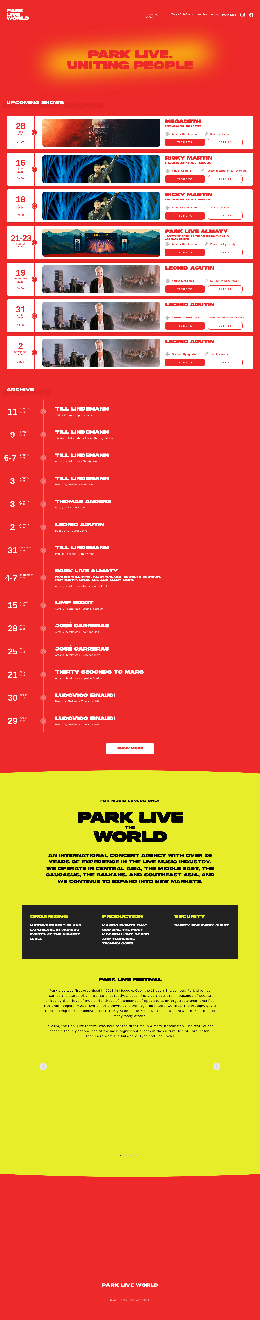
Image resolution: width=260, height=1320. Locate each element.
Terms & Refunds (182, 14)
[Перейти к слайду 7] (139, 1155)
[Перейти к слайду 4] (130, 1155)
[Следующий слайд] (216, 1100)
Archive (202, 14)
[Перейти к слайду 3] (126, 1155)
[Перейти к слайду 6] (136, 1155)
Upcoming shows (151, 15)
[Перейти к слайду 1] (120, 1155)
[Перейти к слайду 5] (133, 1155)
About (215, 14)
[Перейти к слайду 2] (123, 1155)
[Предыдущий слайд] (43, 1100)
